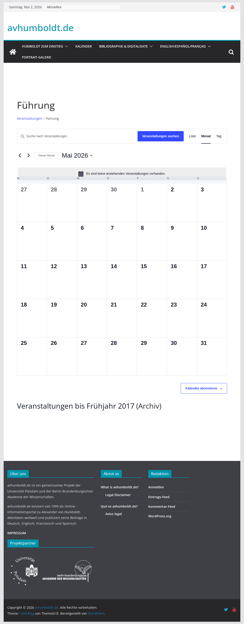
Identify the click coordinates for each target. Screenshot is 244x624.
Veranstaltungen (29, 118)
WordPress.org (159, 516)
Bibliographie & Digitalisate (123, 46)
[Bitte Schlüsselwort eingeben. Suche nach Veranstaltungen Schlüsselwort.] (77, 136)
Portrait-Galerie (36, 57)
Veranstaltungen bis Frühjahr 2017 (75, 406)
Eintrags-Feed (159, 497)
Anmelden (156, 487)
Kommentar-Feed (161, 506)
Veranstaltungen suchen (160, 136)
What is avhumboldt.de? (119, 487)
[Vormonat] (19, 155)
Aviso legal (113, 514)
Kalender (83, 46)
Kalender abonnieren (201, 388)
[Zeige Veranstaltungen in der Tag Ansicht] (218, 136)
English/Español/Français (183, 46)
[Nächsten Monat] (28, 155)
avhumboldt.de (40, 27)
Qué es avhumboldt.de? (119, 506)
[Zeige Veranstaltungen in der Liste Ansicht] (192, 136)
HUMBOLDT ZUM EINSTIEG (42, 46)
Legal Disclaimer (118, 495)
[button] (65, 46)
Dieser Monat (46, 155)
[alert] (122, 173)
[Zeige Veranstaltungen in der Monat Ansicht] (206, 136)
